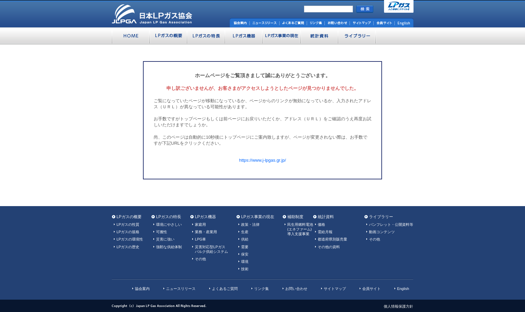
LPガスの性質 (128, 224)
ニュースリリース (181, 289)
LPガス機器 (205, 216)
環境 (244, 262)
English (403, 289)
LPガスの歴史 (128, 247)
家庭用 (200, 224)
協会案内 (142, 289)
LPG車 (200, 239)
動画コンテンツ (382, 232)
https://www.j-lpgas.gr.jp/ (262, 160)
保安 (244, 254)
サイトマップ (335, 289)
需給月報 (325, 232)
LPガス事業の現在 (257, 216)
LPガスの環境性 (130, 239)
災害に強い (165, 239)
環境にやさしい (169, 224)
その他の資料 (329, 247)
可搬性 (161, 232)
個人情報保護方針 (398, 306)
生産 (244, 232)
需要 (244, 247)
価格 (321, 224)
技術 (244, 269)
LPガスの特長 (168, 216)
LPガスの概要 (129, 216)
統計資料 (326, 216)
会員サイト (371, 289)
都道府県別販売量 (332, 239)
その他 (200, 259)
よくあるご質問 (225, 289)
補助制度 (295, 216)
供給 (244, 239)
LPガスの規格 (128, 232)
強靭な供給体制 (169, 247)
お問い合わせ (296, 289)
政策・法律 (250, 224)
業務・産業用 (206, 232)
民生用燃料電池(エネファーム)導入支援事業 (300, 229)
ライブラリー (381, 216)
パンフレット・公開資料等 (391, 224)
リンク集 (261, 289)
